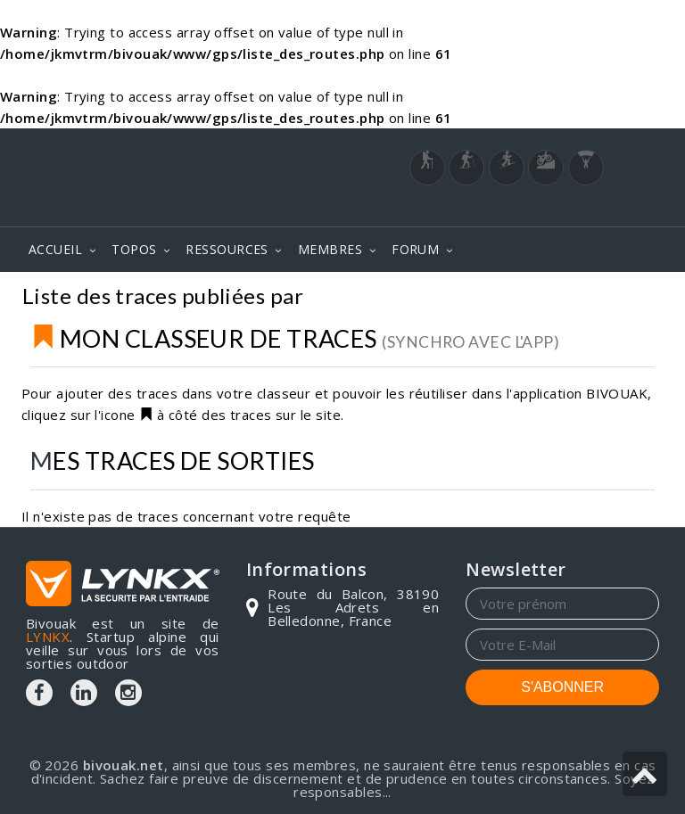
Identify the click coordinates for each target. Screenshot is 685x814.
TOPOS (133, 249)
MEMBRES (330, 249)
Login (571, 209)
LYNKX (48, 636)
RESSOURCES (227, 249)
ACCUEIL (55, 249)
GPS (642, 298)
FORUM (415, 249)
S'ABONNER (562, 687)
